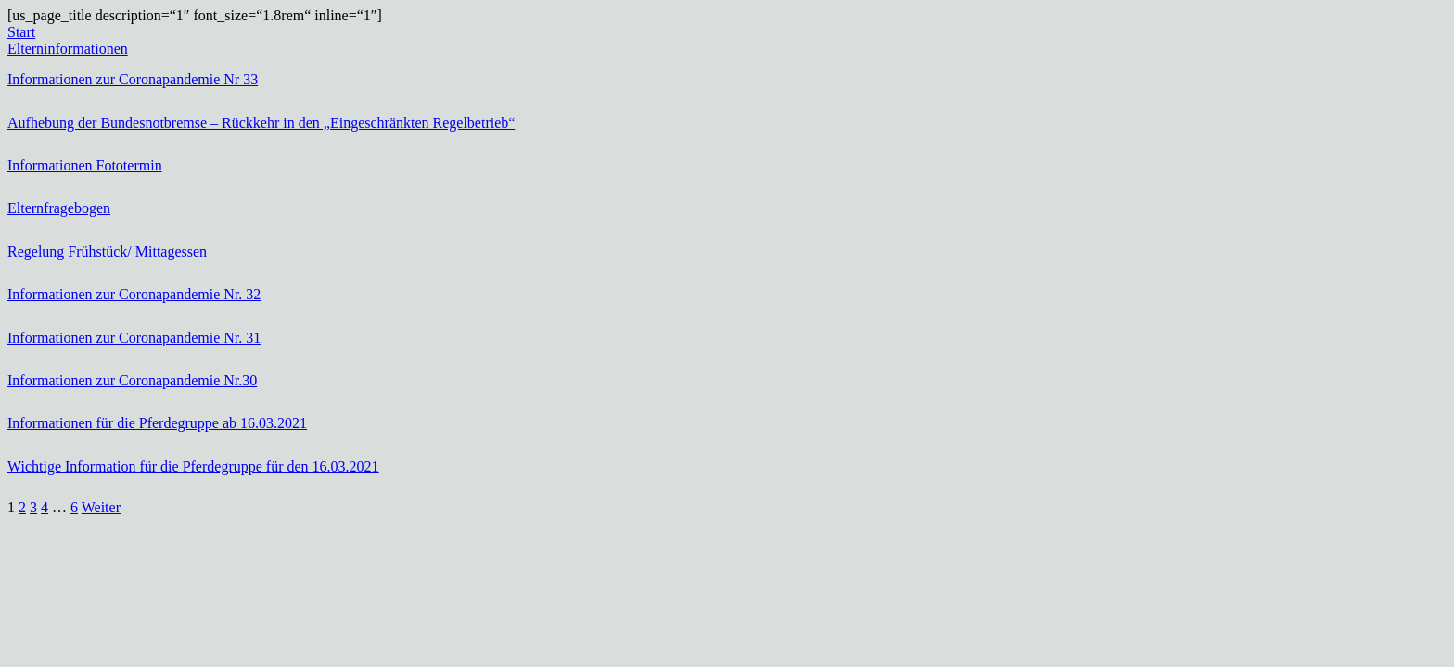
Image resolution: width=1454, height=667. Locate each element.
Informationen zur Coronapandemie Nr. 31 (134, 338)
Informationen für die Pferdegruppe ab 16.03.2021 (157, 423)
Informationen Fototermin (84, 165)
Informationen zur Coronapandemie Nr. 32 (134, 294)
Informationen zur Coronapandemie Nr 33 (132, 79)
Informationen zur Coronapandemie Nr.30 (132, 380)
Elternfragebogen (58, 208)
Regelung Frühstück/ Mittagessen (107, 251)
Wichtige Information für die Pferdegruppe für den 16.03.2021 (193, 466)
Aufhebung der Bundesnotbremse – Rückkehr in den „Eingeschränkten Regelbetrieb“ (261, 123)
